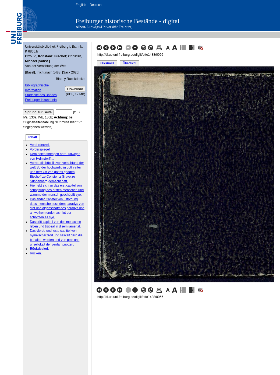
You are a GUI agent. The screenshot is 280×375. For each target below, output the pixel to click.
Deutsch (95, 5)
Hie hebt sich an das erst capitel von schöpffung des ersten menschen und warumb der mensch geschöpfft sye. (57, 190)
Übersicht (129, 63)
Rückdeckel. (39, 249)
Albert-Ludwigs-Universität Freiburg (104, 27)
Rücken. (36, 253)
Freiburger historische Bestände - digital (127, 20)
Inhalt (33, 137)
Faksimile (107, 63)
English (81, 5)
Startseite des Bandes (40, 95)
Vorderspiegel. (40, 149)
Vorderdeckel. (39, 145)
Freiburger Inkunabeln (40, 100)
